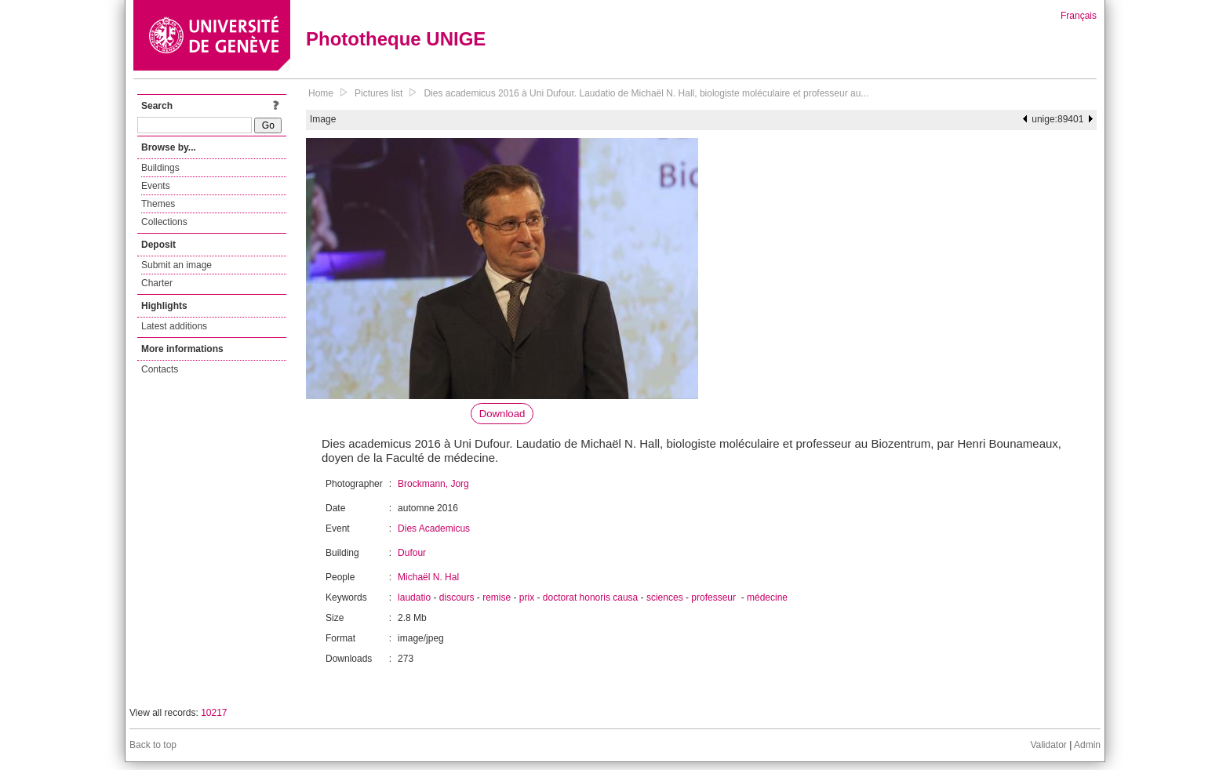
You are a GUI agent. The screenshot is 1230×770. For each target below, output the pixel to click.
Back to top (152, 744)
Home (320, 93)
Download (502, 414)
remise (496, 597)
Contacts (159, 369)
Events (155, 185)
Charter (157, 283)
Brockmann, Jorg (433, 483)
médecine (767, 597)
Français (1079, 15)
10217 (214, 712)
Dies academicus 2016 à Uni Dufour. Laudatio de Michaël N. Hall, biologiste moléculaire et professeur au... (646, 93)
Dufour (412, 552)
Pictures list (378, 93)
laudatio (414, 597)
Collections (164, 221)
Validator (1048, 744)
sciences (664, 597)
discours (457, 597)
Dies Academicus (434, 528)
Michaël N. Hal (428, 577)
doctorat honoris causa (590, 597)
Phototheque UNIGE (396, 38)
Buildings (160, 167)
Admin (1087, 744)
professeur (714, 597)
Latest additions (174, 326)
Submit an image (176, 265)
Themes (158, 203)
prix (526, 597)
